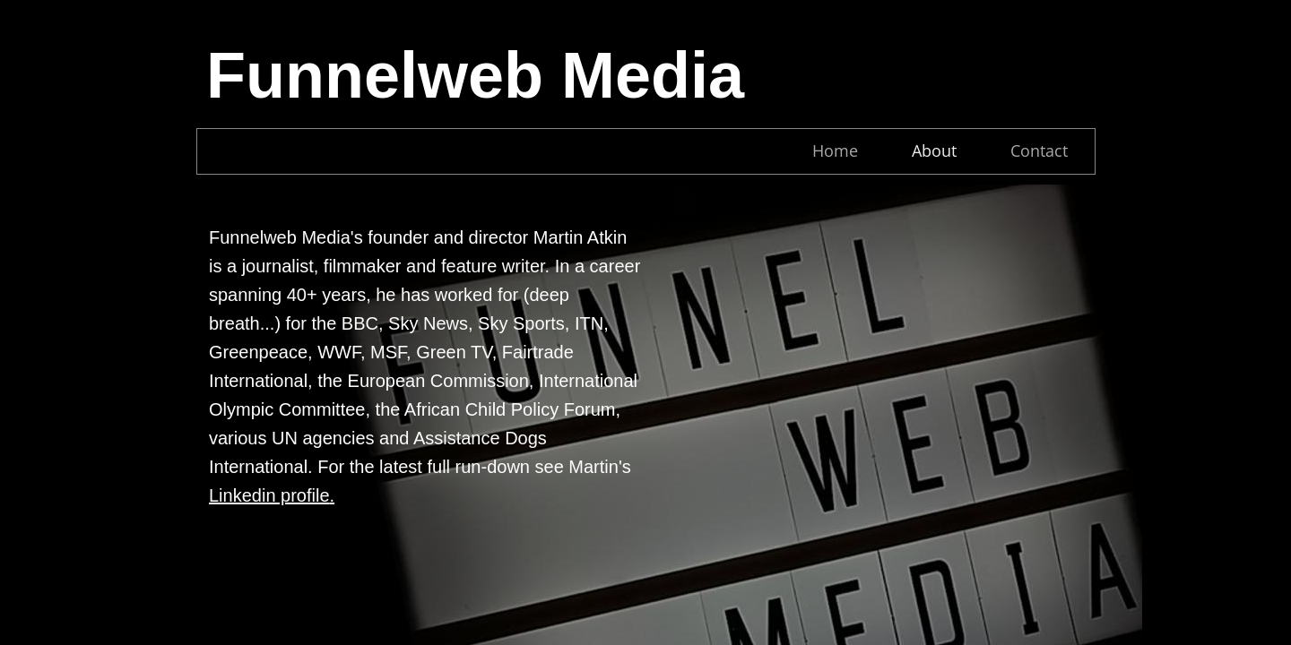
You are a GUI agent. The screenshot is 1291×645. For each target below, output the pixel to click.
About (934, 150)
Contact (1039, 150)
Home (835, 150)
